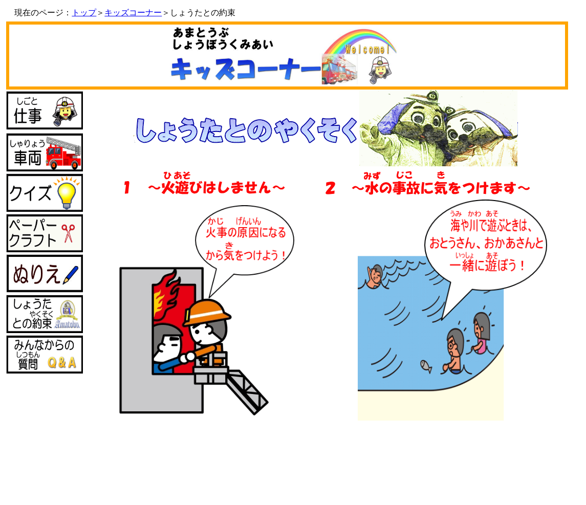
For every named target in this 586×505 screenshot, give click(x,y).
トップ (84, 12)
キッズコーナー (133, 12)
